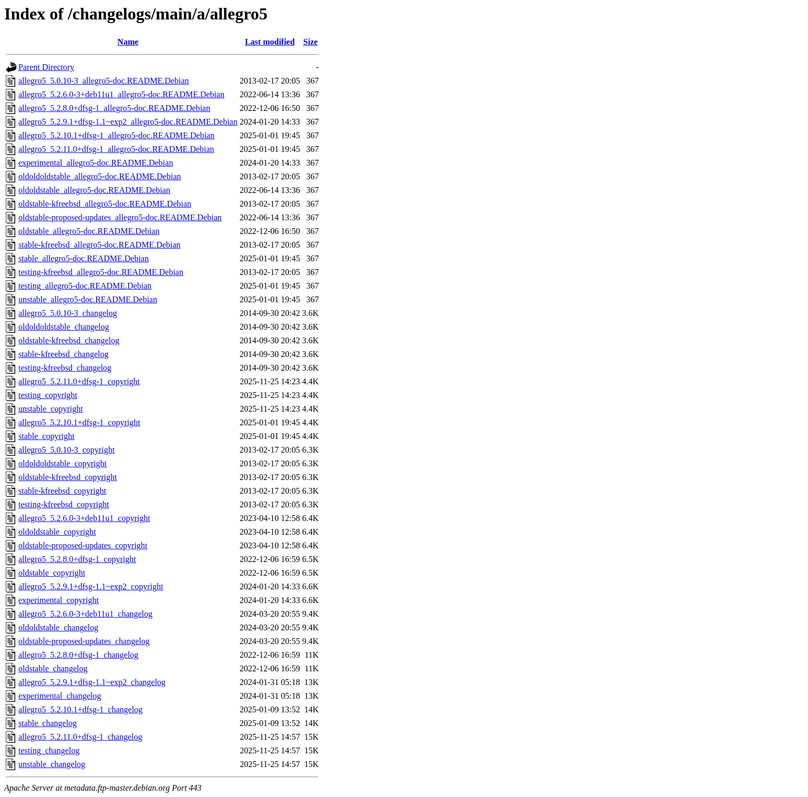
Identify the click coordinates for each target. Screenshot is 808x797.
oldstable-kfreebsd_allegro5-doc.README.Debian (104, 203)
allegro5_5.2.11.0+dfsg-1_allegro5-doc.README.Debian (116, 149)
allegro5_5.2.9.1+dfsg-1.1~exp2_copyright (90, 586)
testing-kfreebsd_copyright (63, 504)
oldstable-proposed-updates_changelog (84, 641)
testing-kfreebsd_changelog (64, 367)
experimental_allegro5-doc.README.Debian (95, 162)
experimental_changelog (59, 695)
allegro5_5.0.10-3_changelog (67, 313)
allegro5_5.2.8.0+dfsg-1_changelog (78, 654)
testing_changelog (48, 750)
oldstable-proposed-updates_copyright (82, 545)
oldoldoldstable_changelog (63, 326)
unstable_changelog (51, 764)
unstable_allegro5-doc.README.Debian (87, 299)
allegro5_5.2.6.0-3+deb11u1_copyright (84, 518)
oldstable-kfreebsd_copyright (67, 477)
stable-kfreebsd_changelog (63, 354)
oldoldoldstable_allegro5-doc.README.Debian (99, 176)
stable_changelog (47, 723)
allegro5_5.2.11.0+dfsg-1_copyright (79, 381)
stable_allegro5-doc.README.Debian (83, 258)
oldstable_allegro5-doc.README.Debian (88, 231)
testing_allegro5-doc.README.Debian (84, 285)
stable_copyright (46, 436)
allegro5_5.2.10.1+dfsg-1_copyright (79, 422)
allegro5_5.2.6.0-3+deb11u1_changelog (85, 613)
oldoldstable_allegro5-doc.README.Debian (94, 190)
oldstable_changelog (53, 668)
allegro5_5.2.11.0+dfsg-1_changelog (80, 736)
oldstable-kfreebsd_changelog (68, 340)
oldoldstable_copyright (57, 531)
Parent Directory (46, 67)
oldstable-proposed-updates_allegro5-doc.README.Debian (120, 217)
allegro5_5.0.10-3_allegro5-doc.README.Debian (103, 80)
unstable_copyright (50, 408)
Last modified (270, 41)
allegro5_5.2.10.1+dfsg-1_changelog (80, 709)
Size (310, 41)
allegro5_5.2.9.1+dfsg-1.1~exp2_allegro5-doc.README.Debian (128, 121)
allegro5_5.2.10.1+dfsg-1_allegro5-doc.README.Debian (116, 135)
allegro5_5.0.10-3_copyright (66, 449)
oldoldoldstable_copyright (62, 463)
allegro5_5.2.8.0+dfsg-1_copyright (77, 559)
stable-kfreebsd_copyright (62, 490)
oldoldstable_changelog (58, 627)
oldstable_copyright (51, 572)
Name (127, 41)
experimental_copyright (58, 600)
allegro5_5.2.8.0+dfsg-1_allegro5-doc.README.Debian (114, 108)
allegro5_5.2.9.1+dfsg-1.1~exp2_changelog (92, 682)
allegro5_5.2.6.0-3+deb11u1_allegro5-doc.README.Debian (121, 94)
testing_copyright (47, 395)
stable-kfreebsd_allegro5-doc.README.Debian (99, 244)
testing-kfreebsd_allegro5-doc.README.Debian (100, 272)
